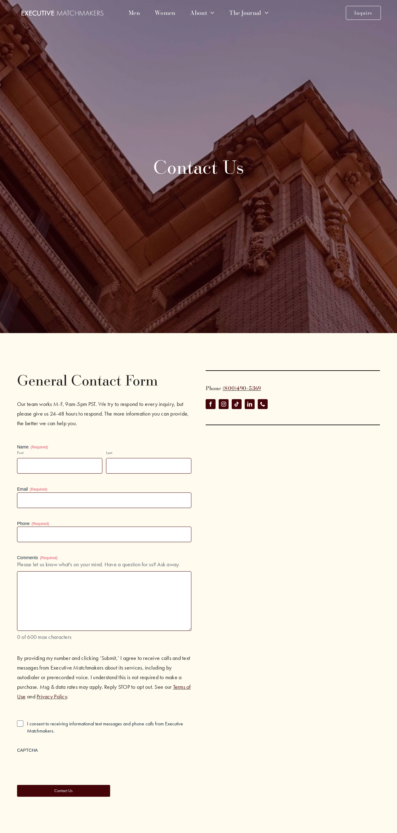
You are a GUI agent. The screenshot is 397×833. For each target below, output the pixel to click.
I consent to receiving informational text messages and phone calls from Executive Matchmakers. (105, 727)
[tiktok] (237, 404)
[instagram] (224, 404)
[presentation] (64, 765)
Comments (37, 558)
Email (32, 489)
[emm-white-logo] (62, 13)
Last (109, 452)
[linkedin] (250, 404)
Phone (33, 524)
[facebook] (211, 404)
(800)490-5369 (242, 388)
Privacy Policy (52, 696)
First (20, 452)
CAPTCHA (27, 750)
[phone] (263, 404)
